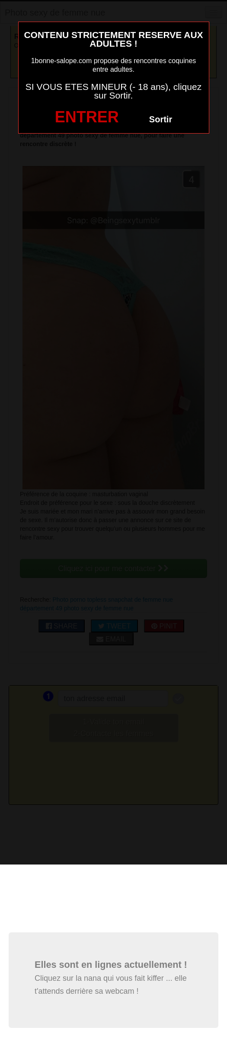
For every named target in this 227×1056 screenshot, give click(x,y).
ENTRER (87, 117)
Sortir (160, 119)
